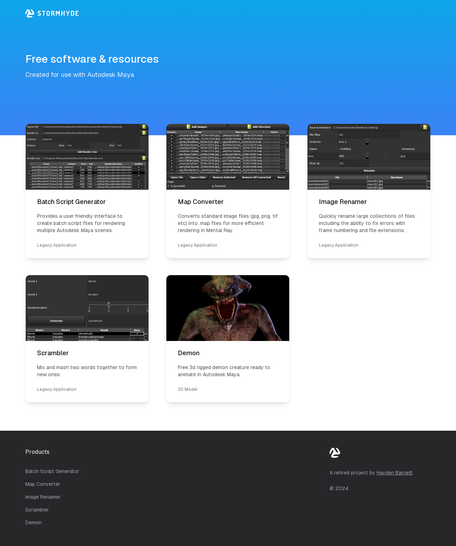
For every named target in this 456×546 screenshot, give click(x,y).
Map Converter (42, 484)
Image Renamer (43, 497)
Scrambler (37, 510)
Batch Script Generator (52, 471)
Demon (33, 522)
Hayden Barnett (395, 473)
